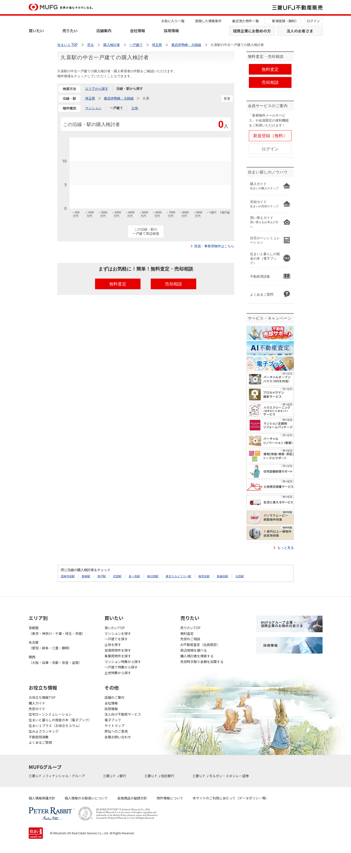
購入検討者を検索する (197, 656)
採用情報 (171, 30)
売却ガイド (37, 708)
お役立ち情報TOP (42, 697)
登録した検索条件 (208, 20)
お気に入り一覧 (172, 20)
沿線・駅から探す (129, 88)
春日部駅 (153, 576)
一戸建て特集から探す (121, 667)
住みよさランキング (44, 731)
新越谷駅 (222, 576)
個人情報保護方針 (42, 798)
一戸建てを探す (116, 638)
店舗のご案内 (114, 697)
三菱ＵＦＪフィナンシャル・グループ (57, 775)
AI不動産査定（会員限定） (200, 644)
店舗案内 (103, 30)
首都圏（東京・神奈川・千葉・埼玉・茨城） (57, 630)
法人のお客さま (300, 31)
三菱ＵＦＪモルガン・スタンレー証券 (221, 775)
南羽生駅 (204, 576)
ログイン (313, 20)
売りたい (69, 30)
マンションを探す (118, 633)
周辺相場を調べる (193, 650)
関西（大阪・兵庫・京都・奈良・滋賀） (55, 659)
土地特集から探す (118, 672)
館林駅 (86, 576)
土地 (134, 108)
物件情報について (170, 798)
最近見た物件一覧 (245, 20)
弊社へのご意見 (116, 731)
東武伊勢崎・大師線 (119, 98)
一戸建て (116, 108)
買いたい (36, 30)
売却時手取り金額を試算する (201, 661)
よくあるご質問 (40, 742)
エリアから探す (96, 88)
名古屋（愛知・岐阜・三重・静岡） (50, 645)
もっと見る (285, 548)
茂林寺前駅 (68, 576)
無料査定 (187, 633)
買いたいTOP (115, 627)
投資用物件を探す (118, 650)
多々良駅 (134, 576)
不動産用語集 (39, 737)
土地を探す (113, 644)
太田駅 (239, 576)
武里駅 (117, 576)
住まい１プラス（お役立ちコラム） (55, 725)
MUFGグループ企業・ (282, 624)
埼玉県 (90, 98)
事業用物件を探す (118, 656)
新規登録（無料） (285, 20)
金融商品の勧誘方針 (132, 798)
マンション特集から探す (123, 661)
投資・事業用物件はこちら (214, 246)
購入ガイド (37, 703)
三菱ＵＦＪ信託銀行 (159, 775)
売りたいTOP (190, 627)
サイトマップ (114, 725)
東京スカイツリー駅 (178, 576)
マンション (93, 108)
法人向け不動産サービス (123, 714)
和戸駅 (101, 576)
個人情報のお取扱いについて (86, 798)
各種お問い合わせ (118, 737)
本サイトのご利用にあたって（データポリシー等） (231, 798)
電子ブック (113, 720)
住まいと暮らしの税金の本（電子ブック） (60, 720)
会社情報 (137, 30)
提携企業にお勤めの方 (252, 31)
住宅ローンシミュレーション (50, 714)
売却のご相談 (190, 638)
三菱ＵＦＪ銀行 (115, 775)
